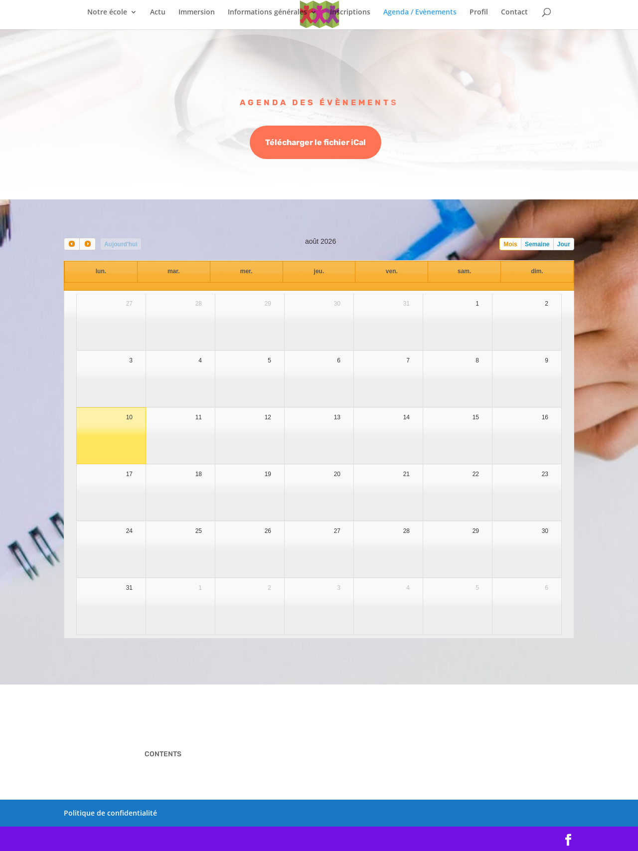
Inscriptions (350, 12)
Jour (563, 244)
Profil (479, 12)
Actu (157, 12)
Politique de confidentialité (110, 813)
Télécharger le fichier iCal (315, 143)
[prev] (72, 244)
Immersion (196, 12)
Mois (510, 244)
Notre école (107, 12)
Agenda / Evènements (420, 12)
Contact (514, 12)
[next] (87, 244)
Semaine (537, 244)
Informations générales (267, 12)
